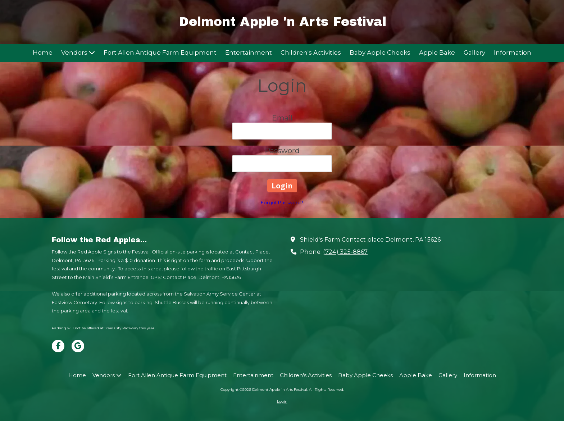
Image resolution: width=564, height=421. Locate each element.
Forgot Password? (282, 202)
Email (282, 118)
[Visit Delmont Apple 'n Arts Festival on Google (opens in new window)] (78, 346)
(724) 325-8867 (345, 251)
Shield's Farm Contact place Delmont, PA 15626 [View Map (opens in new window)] (370, 239)
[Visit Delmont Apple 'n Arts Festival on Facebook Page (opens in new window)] (58, 346)
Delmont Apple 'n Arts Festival (282, 21)
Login (282, 401)
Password (282, 150)
